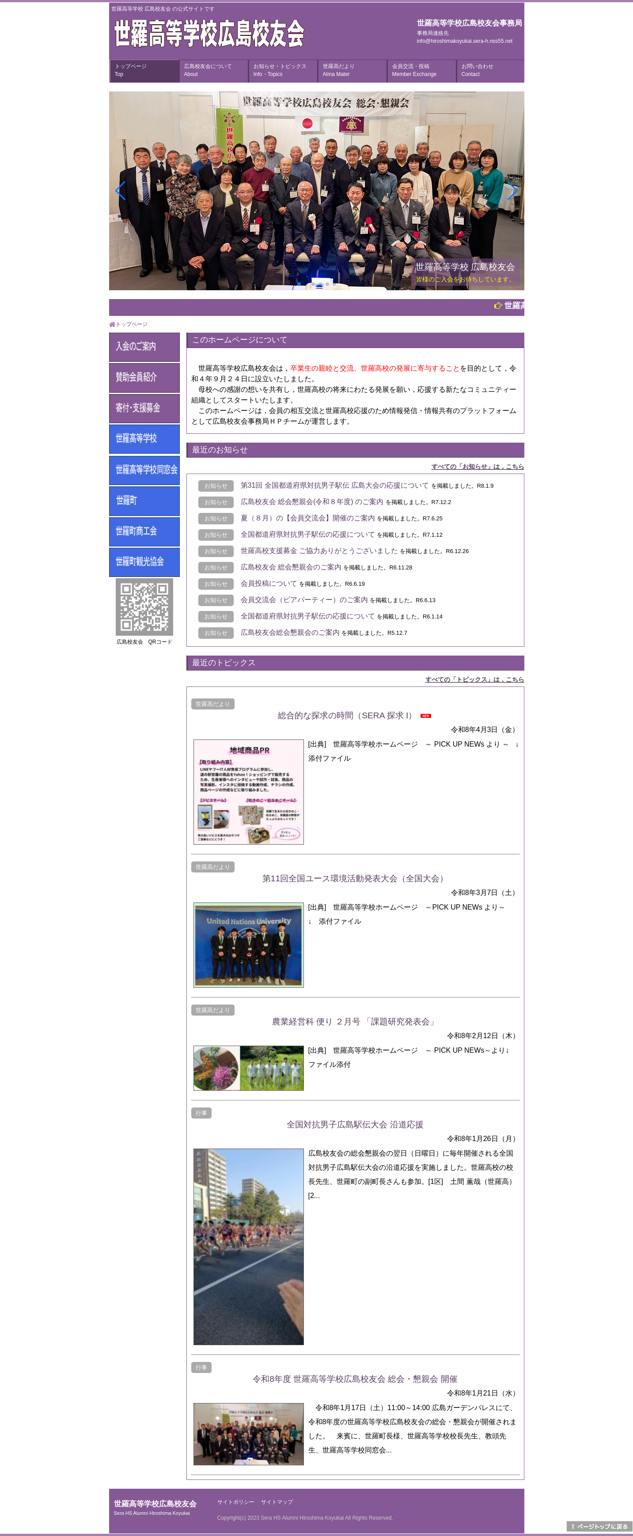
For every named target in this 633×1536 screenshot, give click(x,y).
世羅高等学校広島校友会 (155, 1508)
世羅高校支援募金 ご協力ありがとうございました (319, 550)
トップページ (131, 70)
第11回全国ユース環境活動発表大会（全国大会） (355, 878)
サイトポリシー (235, 1502)
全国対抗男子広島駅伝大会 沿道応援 (355, 1124)
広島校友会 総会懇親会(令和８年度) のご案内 (312, 501)
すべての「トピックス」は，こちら (474, 679)
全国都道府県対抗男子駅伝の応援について (308, 534)
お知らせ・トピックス (280, 70)
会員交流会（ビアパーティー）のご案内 (304, 599)
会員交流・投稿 (414, 70)
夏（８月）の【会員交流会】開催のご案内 (308, 518)
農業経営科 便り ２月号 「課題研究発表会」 (355, 1021)
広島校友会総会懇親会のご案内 (290, 632)
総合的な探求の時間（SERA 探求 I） (347, 715)
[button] (299, 284)
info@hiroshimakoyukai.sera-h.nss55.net (465, 41)
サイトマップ (277, 1502)
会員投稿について (269, 583)
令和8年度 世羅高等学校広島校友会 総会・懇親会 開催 (355, 1379)
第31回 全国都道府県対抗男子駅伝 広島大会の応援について (335, 485)
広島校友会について (208, 70)
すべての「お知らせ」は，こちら (478, 466)
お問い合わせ (477, 70)
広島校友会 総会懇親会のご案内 (291, 567)
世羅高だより (339, 70)
